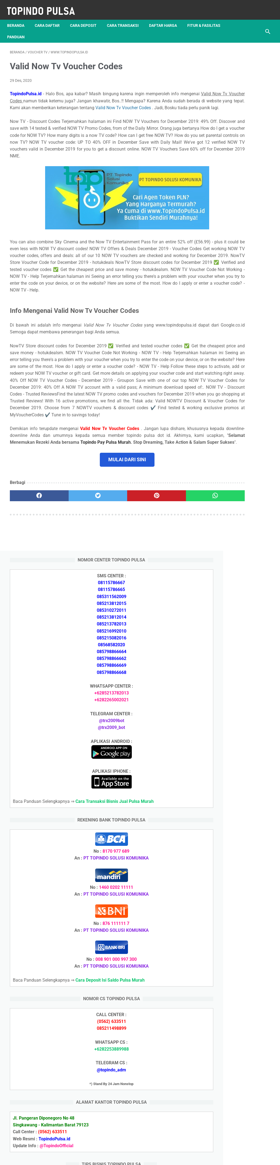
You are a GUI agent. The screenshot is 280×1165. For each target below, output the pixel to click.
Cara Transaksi (125, 19)
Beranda (18, 19)
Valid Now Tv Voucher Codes (105, 110)
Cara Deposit (86, 19)
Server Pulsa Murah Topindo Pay (121, 1156)
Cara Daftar (49, 19)
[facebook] (31, 567)
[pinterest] (118, 567)
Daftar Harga (166, 19)
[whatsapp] (161, 567)
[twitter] (75, 567)
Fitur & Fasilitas (26, 30)
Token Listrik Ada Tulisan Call (236, 809)
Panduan (62, 30)
